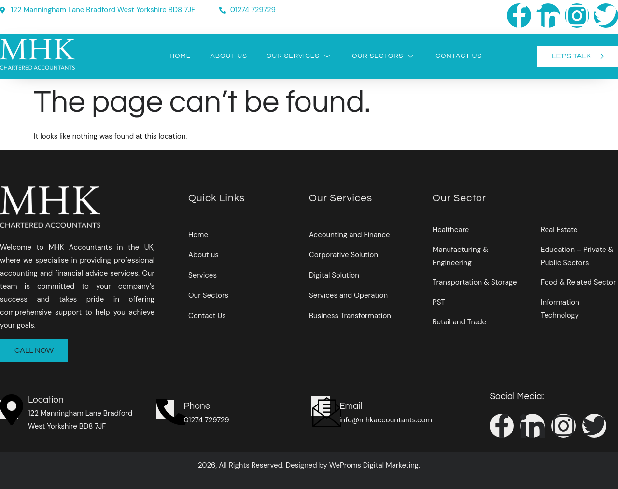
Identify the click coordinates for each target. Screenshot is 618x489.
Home (180, 56)
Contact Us (458, 56)
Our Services (300, 56)
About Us (228, 56)
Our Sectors (384, 56)
